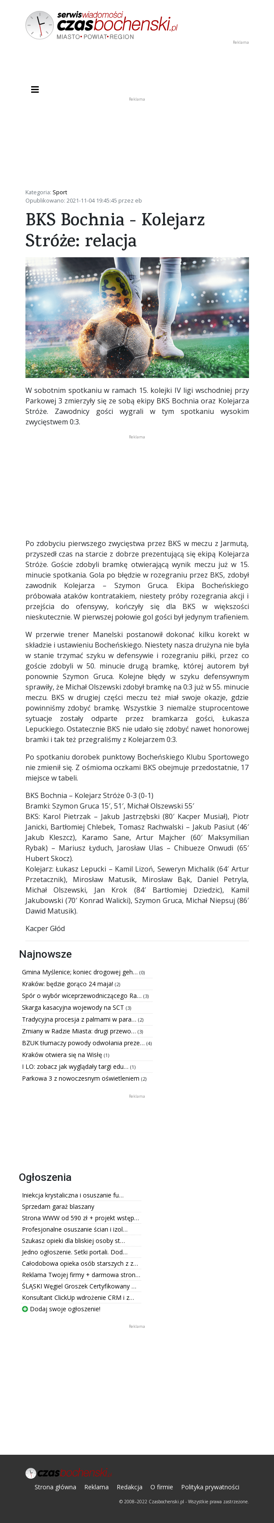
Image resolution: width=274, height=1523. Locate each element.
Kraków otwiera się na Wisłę (63, 1054)
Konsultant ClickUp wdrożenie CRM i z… (78, 1297)
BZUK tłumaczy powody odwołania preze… (84, 1043)
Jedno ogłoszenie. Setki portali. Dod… (75, 1252)
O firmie (161, 1487)
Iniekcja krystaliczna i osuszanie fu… (73, 1195)
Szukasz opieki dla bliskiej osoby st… (73, 1240)
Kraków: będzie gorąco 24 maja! (68, 984)
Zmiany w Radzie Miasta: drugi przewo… (80, 1031)
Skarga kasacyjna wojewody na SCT (74, 1007)
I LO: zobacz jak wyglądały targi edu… (76, 1066)
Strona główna (55, 1487)
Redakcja (129, 1487)
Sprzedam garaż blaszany (58, 1206)
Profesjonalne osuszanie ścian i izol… (75, 1229)
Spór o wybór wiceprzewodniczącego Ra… (82, 995)
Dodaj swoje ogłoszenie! (61, 1309)
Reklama (96, 1487)
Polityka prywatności (210, 1487)
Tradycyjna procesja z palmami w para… (80, 1019)
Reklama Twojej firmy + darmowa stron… (81, 1275)
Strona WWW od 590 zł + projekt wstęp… (80, 1218)
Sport (60, 192)
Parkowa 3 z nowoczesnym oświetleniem (81, 1078)
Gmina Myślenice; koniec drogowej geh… (80, 972)
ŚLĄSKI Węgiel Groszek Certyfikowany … (79, 1286)
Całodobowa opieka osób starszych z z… (80, 1263)
